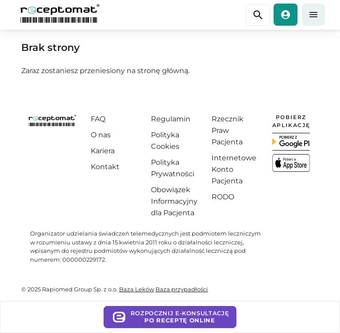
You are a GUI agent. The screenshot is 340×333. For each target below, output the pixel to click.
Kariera (103, 151)
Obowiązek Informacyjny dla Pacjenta (174, 201)
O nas (101, 135)
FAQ (98, 119)
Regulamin (170, 119)
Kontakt (105, 167)
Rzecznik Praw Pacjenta (227, 130)
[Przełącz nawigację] (258, 15)
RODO (223, 197)
